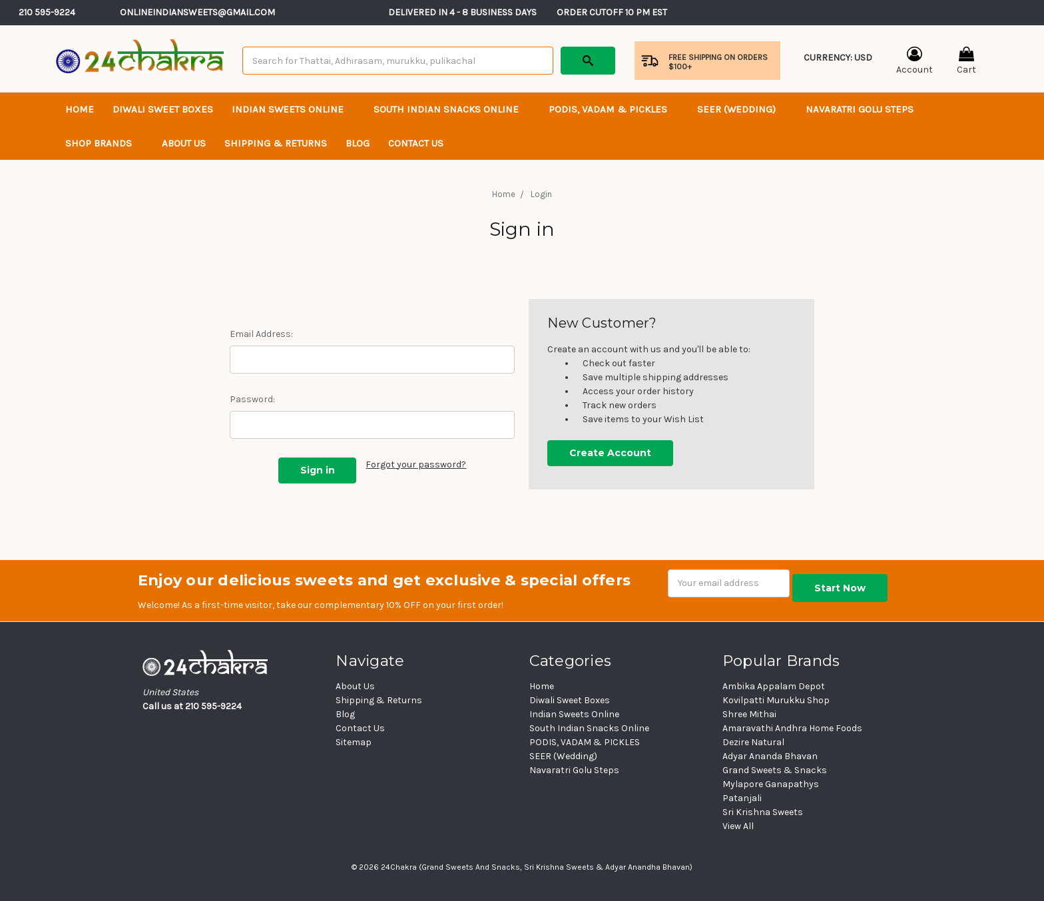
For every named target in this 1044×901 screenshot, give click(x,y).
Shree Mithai (749, 714)
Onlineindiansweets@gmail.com (197, 12)
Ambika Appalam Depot (773, 686)
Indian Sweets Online (293, 109)
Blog (358, 143)
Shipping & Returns (275, 143)
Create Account (610, 453)
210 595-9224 (47, 12)
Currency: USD (838, 66)
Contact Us (360, 728)
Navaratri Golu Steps (860, 109)
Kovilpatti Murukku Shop (776, 700)
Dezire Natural (753, 742)
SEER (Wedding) (742, 109)
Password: (252, 399)
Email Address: (261, 334)
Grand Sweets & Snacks (774, 770)
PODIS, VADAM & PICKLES (613, 109)
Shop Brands (104, 143)
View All (738, 826)
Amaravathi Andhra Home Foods (792, 728)
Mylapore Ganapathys (770, 784)
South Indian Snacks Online (452, 109)
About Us (184, 143)
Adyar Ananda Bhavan (770, 756)
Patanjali (742, 798)
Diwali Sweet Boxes (163, 109)
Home (79, 109)
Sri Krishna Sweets (762, 812)
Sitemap (354, 742)
